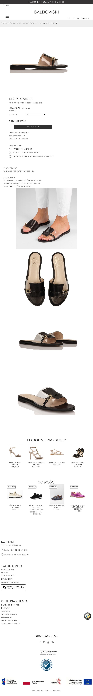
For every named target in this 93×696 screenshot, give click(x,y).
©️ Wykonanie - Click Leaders (44, 691)
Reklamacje (6, 617)
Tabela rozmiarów (17, 121)
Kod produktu (17, 103)
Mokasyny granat (57, 505)
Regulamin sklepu (9, 620)
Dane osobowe (8, 576)
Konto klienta (7, 570)
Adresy (4, 573)
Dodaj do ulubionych (19, 133)
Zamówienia (6, 579)
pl (4, 5)
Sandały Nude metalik (15, 464)
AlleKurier (20, 588)
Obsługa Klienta (14, 601)
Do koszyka (33, 127)
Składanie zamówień (10, 605)
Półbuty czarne (36, 505)
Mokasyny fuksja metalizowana (78, 506)
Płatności (5, 611)
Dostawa (5, 608)
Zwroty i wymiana (9, 614)
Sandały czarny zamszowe (78, 464)
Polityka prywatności (11, 623)
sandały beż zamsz (57, 463)
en (7, 5)
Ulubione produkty (10, 582)
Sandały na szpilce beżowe (36, 464)
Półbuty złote (15, 505)
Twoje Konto (11, 566)
